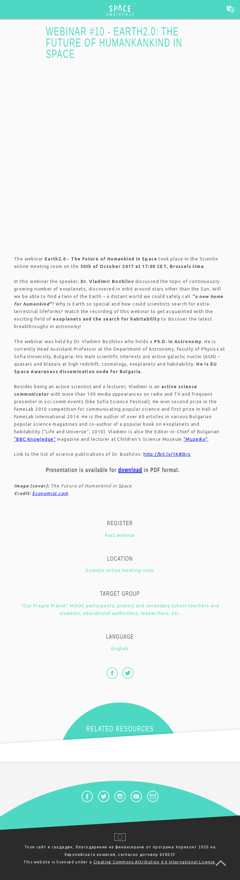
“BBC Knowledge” (35, 439)
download (130, 469)
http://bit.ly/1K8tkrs (167, 454)
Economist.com (50, 493)
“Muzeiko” (195, 439)
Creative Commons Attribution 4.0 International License (154, 862)
